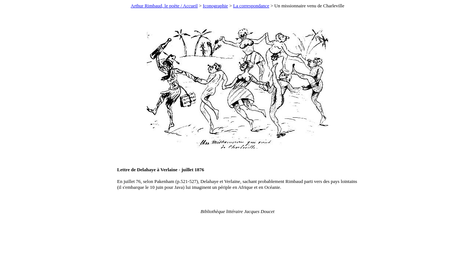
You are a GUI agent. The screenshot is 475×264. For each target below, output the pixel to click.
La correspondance (251, 5)
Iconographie (215, 5)
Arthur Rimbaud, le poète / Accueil (164, 5)
